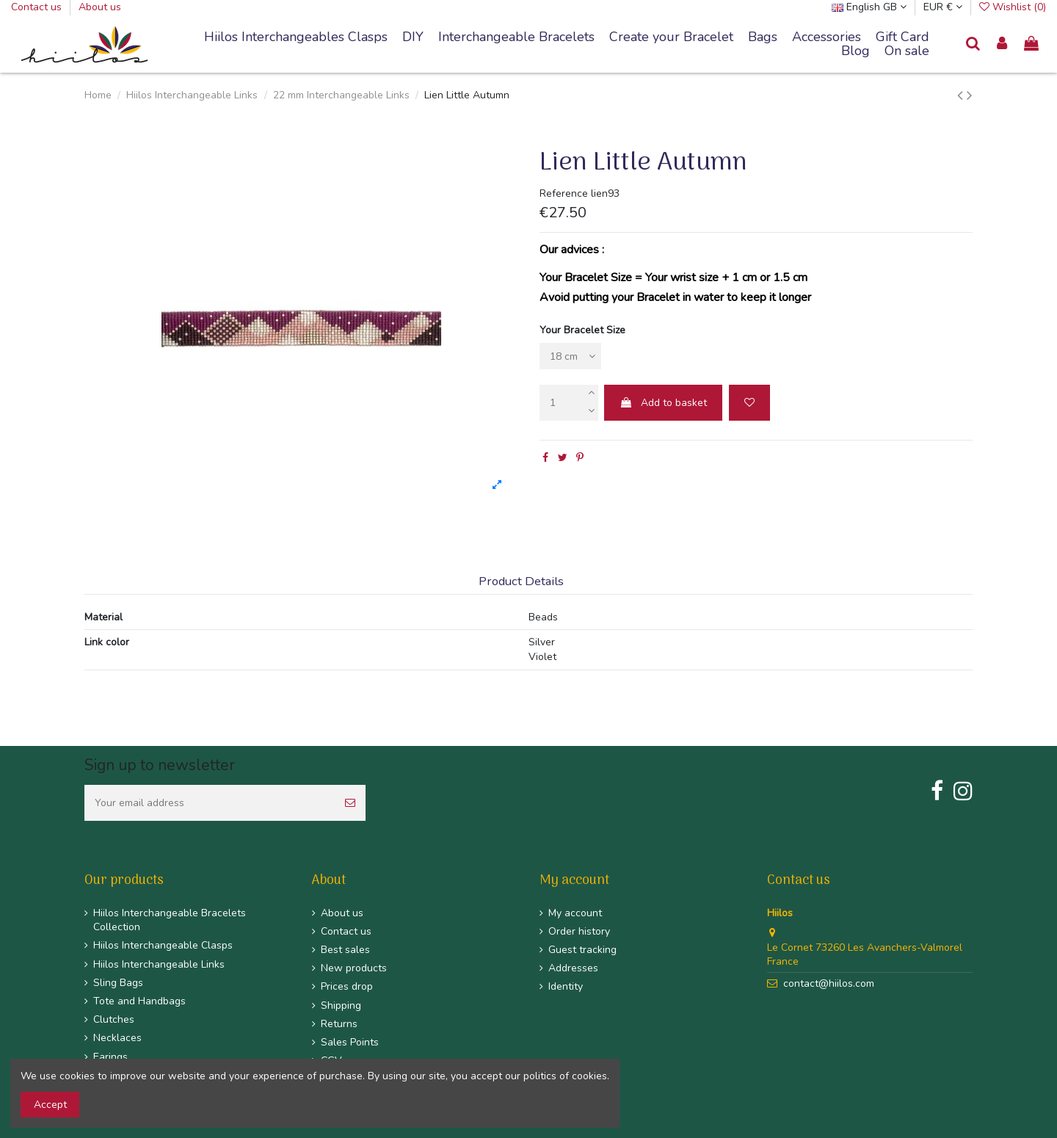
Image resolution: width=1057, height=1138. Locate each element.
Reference (564, 193)
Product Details (521, 582)
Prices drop (347, 986)
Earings (110, 1057)
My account (575, 913)
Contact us (38, 7)
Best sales (345, 950)
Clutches (113, 1019)
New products (354, 968)
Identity (565, 986)
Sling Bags (118, 983)
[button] (516, 37)
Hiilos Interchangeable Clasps (163, 945)
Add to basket (663, 403)
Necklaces (117, 1038)
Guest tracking (582, 950)
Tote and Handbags (139, 1001)
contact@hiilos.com (828, 983)
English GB (869, 7)
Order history (579, 931)
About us (100, 7)
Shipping (341, 1005)
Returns (339, 1024)
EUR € (942, 7)
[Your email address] (209, 803)
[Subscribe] (350, 803)
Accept (50, 1105)
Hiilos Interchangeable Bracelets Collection (169, 920)
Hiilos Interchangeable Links (159, 964)
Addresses (573, 968)
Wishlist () (1012, 7)
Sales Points (350, 1042)
